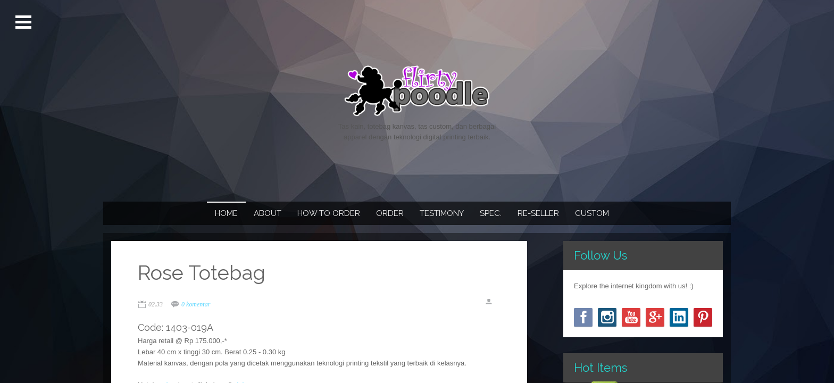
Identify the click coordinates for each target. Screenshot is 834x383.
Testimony (442, 213)
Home (226, 213)
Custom (592, 213)
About (267, 213)
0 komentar (195, 304)
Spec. (491, 213)
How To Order (328, 213)
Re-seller (538, 213)
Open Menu (24, 22)
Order (390, 213)
